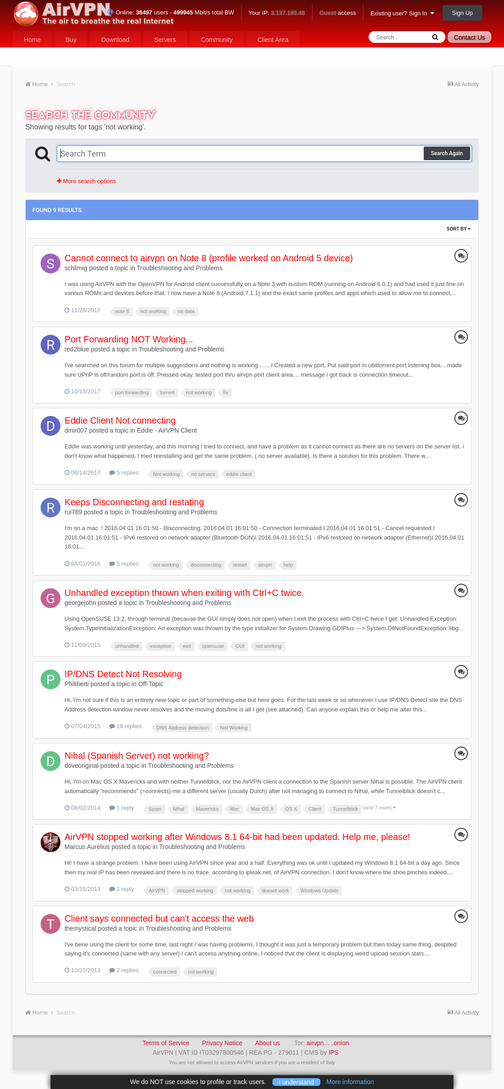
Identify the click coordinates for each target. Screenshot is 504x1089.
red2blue (77, 349)
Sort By (459, 228)
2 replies (124, 970)
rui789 (73, 512)
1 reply (121, 807)
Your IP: (277, 13)
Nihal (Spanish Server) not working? (137, 756)
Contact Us (469, 37)
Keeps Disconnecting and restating (134, 502)
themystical (80, 928)
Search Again (447, 153)
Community (217, 39)
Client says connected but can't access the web (159, 918)
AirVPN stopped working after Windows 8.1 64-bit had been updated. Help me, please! (237, 837)
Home (32, 39)
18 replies (125, 726)
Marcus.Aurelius (87, 846)
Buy (70, 39)
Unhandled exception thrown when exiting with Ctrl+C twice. (184, 593)
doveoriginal (82, 765)
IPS (333, 1052)
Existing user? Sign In (402, 13)
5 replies (124, 472)
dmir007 (76, 430)
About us (267, 1043)
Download (115, 39)
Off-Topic (150, 684)
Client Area (273, 39)
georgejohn (80, 602)
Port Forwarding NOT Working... (129, 339)
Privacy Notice (222, 1043)
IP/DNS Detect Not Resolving (123, 674)
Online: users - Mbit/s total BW (170, 12)
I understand (296, 1081)
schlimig (76, 268)
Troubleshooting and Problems (179, 268)
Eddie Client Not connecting (120, 420)
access (337, 13)
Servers (165, 39)
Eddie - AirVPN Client (167, 430)
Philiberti (77, 684)
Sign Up (462, 12)
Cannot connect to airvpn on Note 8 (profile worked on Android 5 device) (209, 258)
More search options (86, 181)
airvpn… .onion (327, 1043)
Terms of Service (165, 1043)
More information (350, 1081)
